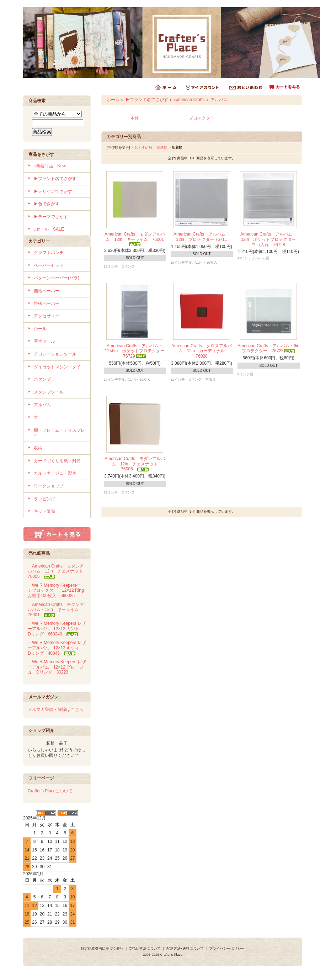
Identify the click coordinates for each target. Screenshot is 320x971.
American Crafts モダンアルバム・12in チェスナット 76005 (135, 463)
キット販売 (44, 511)
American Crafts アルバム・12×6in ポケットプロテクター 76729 (137, 351)
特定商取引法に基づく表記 (102, 948)
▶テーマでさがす (51, 216)
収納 (38, 447)
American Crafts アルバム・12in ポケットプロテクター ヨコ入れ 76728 (270, 239)
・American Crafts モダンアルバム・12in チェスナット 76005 (57, 571)
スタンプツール (49, 392)
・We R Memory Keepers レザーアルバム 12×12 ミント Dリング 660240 (57, 628)
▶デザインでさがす (53, 191)
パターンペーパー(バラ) (56, 277)
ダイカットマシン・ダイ (57, 366)
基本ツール (44, 341)
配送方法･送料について (185, 948)
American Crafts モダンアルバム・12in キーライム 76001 (136, 239)
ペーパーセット (49, 265)
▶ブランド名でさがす (55, 178)
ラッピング (44, 498)
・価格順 (160, 147)
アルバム (42, 404)
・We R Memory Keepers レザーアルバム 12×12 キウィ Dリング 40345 (57, 647)
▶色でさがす (46, 203)
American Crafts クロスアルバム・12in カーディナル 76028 (201, 351)
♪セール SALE (49, 229)
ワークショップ (49, 486)
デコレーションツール (55, 354)
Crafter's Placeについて (50, 790)
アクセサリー (46, 315)
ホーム (113, 99)
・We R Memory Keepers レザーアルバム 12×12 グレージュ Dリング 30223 (57, 667)
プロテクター (201, 118)
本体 (134, 118)
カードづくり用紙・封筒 (57, 460)
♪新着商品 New (50, 165)
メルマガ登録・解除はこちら (55, 709)
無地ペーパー (46, 290)
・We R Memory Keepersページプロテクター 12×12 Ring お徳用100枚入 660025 (58, 590)
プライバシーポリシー (227, 948)
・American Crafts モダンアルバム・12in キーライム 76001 (56, 609)
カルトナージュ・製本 (55, 473)
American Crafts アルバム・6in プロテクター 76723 (271, 348)
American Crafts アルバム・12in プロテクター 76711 (202, 237)
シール (40, 328)
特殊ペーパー (46, 303)
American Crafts (189, 99)
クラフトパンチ (49, 252)
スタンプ (42, 379)
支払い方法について (145, 948)
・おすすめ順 (141, 147)
